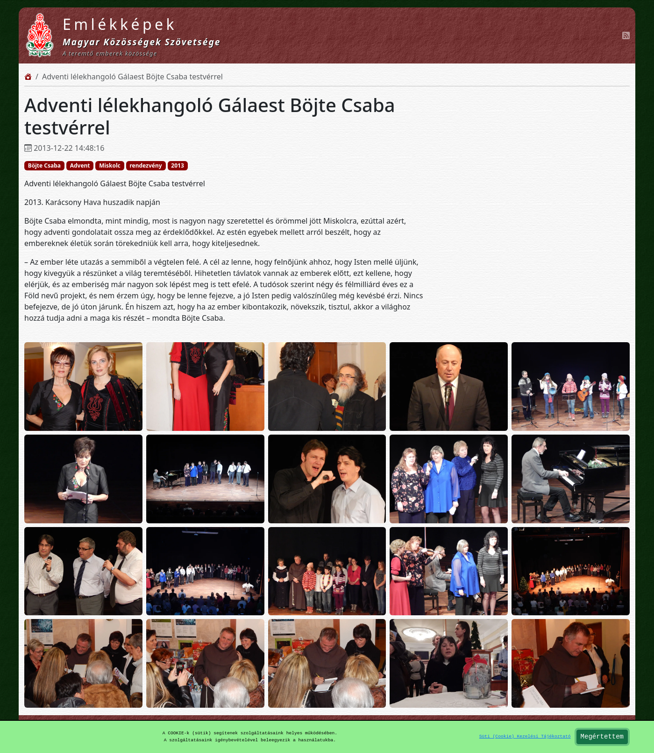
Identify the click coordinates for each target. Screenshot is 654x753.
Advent (80, 165)
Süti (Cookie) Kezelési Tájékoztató (525, 736)
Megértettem (602, 736)
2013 (177, 165)
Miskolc (110, 165)
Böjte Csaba (44, 165)
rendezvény (145, 165)
